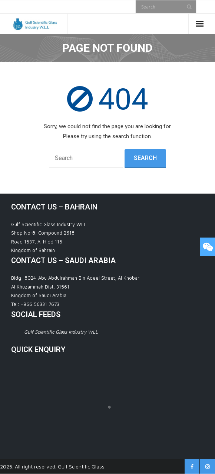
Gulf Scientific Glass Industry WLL (61, 332)
